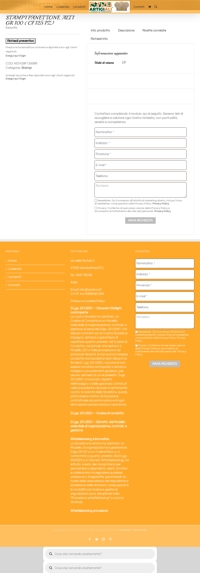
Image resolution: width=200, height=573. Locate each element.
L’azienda (14, 269)
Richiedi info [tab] (99, 39)
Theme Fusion (140, 530)
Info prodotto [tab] (100, 30)
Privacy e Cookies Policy (87, 301)
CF (124, 62)
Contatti (14, 285)
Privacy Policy (160, 203)
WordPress (125, 530)
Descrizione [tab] (126, 30)
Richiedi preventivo (20, 41)
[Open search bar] (156, 6)
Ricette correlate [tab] (154, 30)
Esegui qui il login (16, 55)
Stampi (26, 68)
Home (12, 260)
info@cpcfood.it (91, 289)
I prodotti (14, 277)
